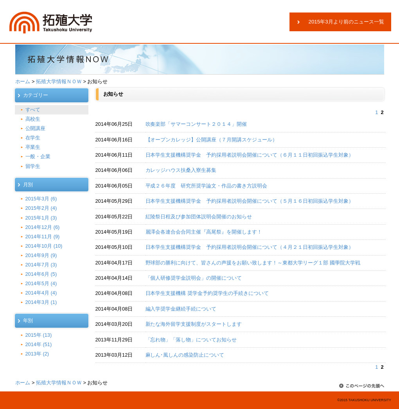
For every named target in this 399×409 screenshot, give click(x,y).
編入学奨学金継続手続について (181, 309)
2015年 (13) (38, 335)
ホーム (23, 81)
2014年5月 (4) (41, 283)
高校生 (33, 119)
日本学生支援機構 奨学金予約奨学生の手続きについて (207, 293)
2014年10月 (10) (44, 246)
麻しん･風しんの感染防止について (185, 355)
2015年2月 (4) (41, 208)
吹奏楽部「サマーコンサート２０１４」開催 (196, 124)
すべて (33, 110)
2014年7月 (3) (41, 265)
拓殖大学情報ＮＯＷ (59, 81)
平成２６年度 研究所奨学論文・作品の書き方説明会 (207, 186)
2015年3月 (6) (41, 199)
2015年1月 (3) (41, 218)
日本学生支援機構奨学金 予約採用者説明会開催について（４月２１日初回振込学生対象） (250, 247)
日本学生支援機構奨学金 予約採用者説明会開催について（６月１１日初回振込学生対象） (250, 155)
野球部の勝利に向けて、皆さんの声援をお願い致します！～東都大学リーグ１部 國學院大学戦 (253, 263)
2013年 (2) (37, 354)
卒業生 (33, 147)
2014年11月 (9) (42, 236)
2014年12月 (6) (42, 227)
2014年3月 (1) (41, 302)
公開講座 (35, 128)
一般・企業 (38, 156)
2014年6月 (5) (41, 274)
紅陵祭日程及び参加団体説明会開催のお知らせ (199, 217)
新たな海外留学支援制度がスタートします (194, 324)
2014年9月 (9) (41, 255)
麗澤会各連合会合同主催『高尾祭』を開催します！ (204, 232)
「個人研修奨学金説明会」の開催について (196, 278)
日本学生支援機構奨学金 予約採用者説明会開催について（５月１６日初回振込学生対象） (250, 201)
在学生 (33, 138)
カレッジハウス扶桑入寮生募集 (181, 170)
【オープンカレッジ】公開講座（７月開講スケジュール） (212, 140)
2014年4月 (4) (41, 293)
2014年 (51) (38, 344)
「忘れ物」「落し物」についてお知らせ (191, 340)
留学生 (33, 166)
